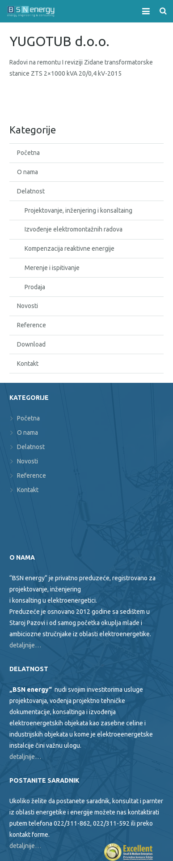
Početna (28, 152)
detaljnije (22, 845)
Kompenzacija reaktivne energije (69, 248)
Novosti (27, 305)
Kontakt (27, 363)
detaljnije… (25, 645)
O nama (27, 172)
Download (31, 344)
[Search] (163, 11)
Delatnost (31, 191)
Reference (31, 325)
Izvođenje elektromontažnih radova (73, 229)
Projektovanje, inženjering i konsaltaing (78, 210)
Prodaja (35, 287)
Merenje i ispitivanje (52, 267)
